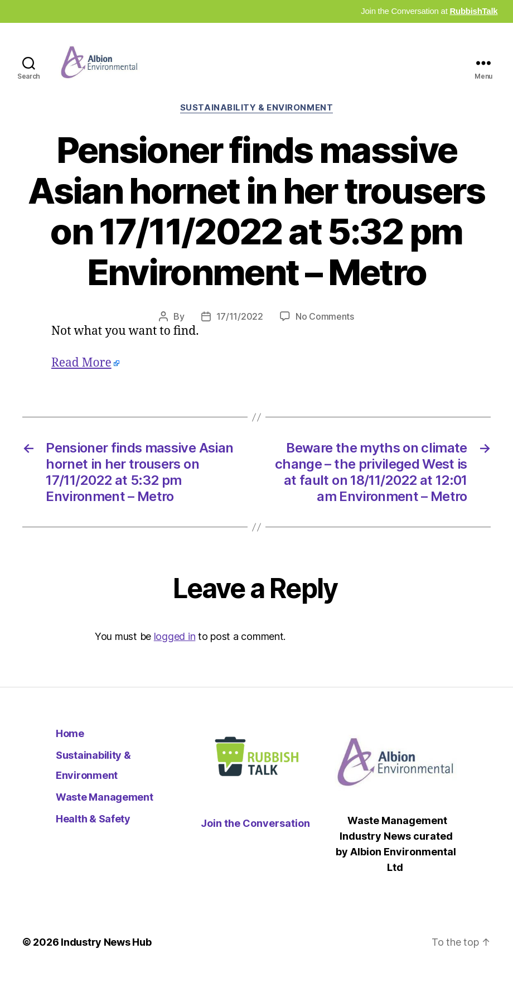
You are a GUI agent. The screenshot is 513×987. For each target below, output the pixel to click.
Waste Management (104, 810)
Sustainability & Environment (256, 120)
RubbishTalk (473, 11)
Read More (81, 375)
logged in (175, 649)
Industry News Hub (106, 955)
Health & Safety (93, 831)
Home (70, 746)
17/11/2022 (239, 329)
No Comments (325, 329)
